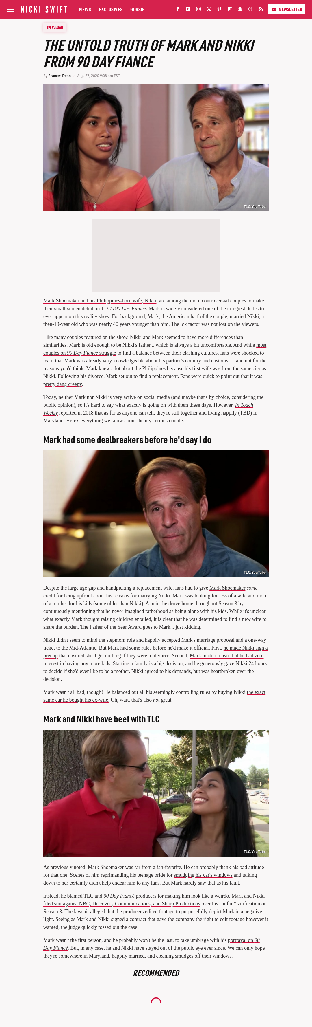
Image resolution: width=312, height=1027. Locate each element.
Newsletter (286, 9)
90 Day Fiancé (130, 308)
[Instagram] (198, 10)
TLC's (107, 308)
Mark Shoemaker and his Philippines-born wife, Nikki (99, 301)
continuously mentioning (69, 611)
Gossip (137, 9)
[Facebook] (178, 10)
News (85, 9)
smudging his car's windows (203, 875)
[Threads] (250, 10)
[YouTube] (188, 10)
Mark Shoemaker (227, 588)
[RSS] (261, 10)
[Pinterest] (219, 10)
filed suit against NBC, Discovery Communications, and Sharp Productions (121, 904)
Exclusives (111, 9)
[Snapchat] (240, 10)
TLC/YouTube (255, 206)
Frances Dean (60, 76)
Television (55, 27)
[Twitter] (209, 10)
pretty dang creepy (62, 384)
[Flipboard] (230, 10)
